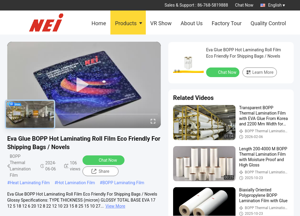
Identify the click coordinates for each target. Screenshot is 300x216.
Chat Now (244, 5)
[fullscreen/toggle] (153, 120)
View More (115, 206)
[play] (84, 84)
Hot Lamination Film (76, 182)
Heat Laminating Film (30, 182)
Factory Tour (227, 23)
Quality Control (268, 23)
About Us (191, 23)
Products (125, 23)
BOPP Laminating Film (123, 182)
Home (99, 23)
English (276, 5)
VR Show (161, 23)
